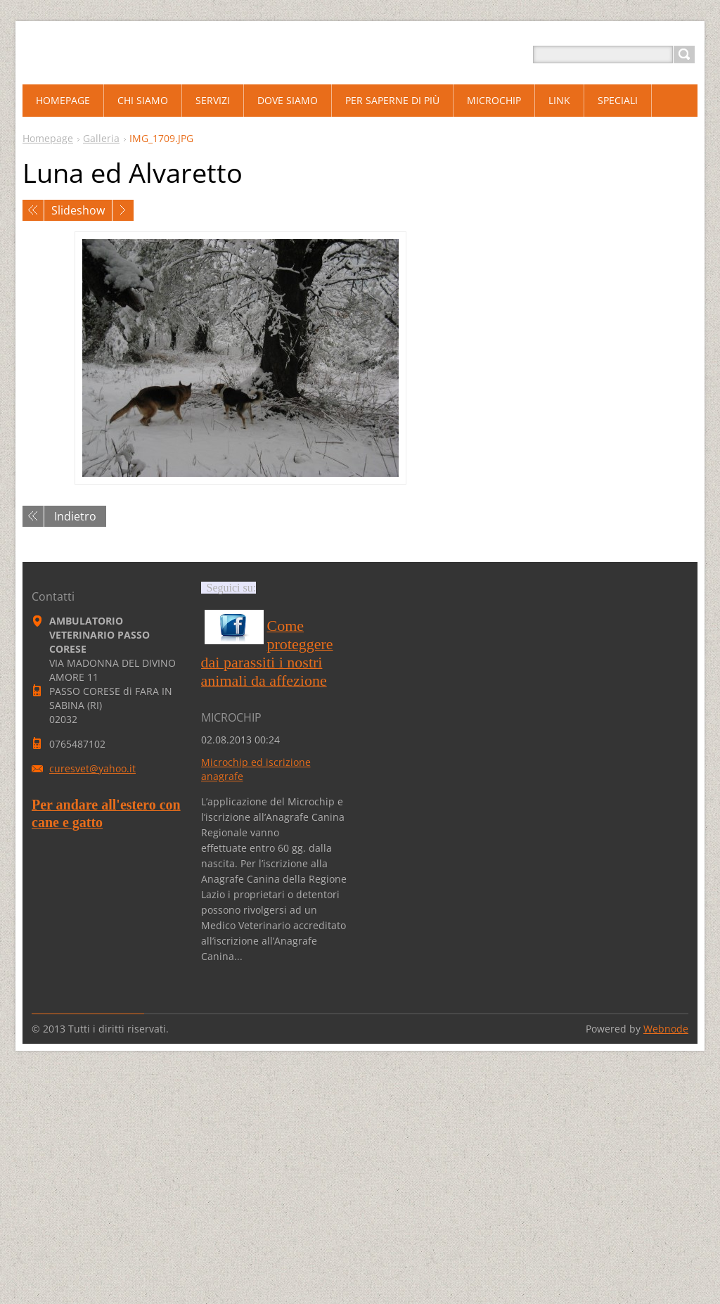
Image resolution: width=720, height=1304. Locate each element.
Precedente (33, 210)
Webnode (665, 1028)
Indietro (75, 516)
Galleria (101, 138)
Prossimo (123, 210)
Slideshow (78, 210)
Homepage (47, 138)
